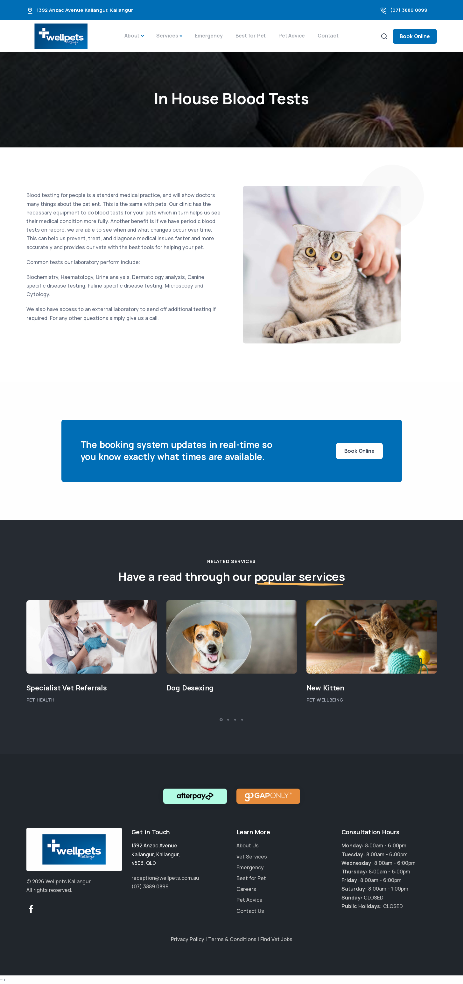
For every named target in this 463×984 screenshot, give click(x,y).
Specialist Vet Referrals (66, 688)
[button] (221, 719)
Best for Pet (250, 35)
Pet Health (40, 700)
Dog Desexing (190, 688)
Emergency (208, 35)
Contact (328, 35)
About (131, 35)
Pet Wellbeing (325, 700)
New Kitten (325, 688)
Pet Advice (291, 35)
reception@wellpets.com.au (165, 877)
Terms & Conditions (232, 939)
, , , (155, 854)
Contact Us (250, 910)
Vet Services (251, 856)
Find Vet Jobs (276, 939)
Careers (246, 889)
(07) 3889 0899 (408, 10)
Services (167, 35)
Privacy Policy (187, 939)
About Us (247, 845)
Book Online (415, 36)
